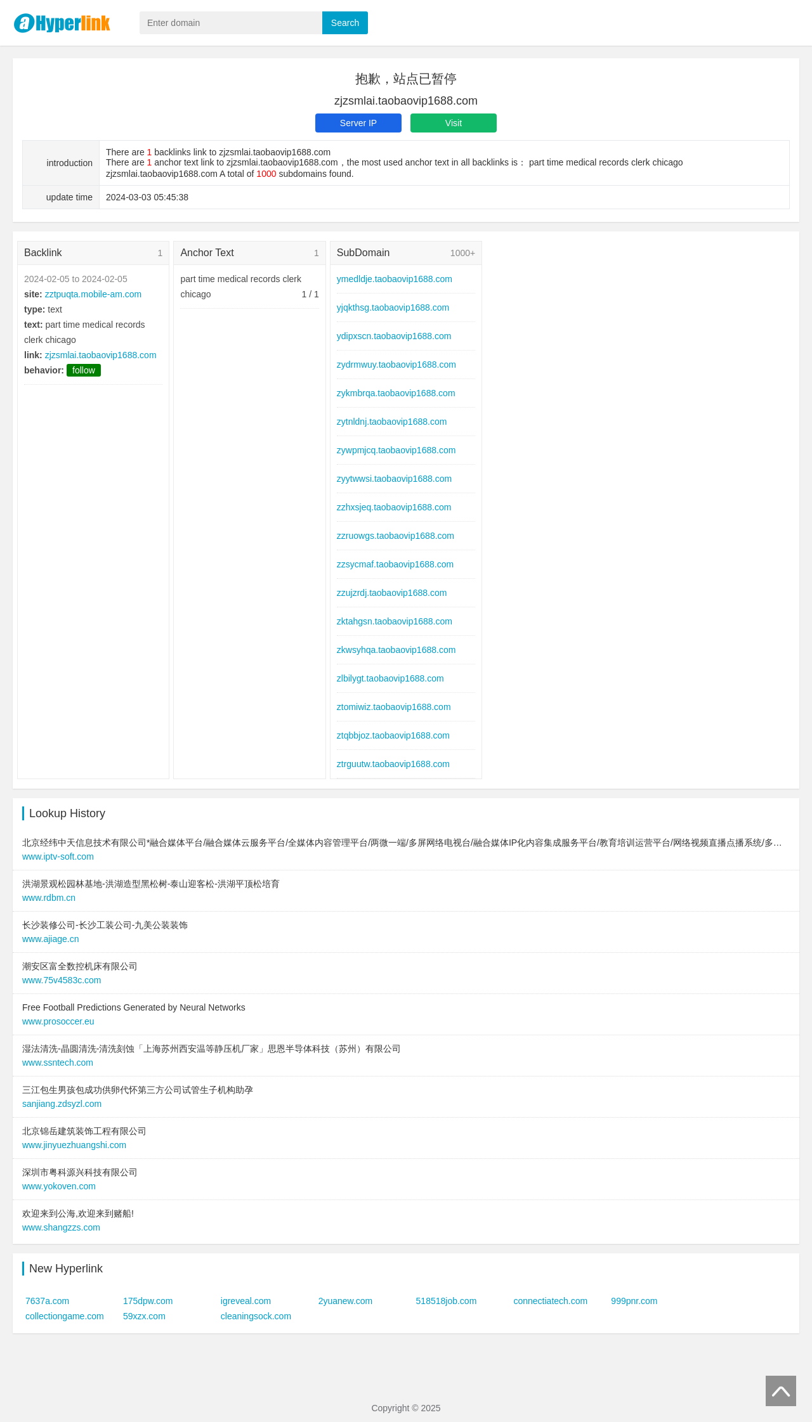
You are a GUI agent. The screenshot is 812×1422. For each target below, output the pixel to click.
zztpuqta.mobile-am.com (93, 294)
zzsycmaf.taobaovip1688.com (395, 564)
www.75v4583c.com (62, 980)
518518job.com (446, 1301)
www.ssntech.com (57, 1062)
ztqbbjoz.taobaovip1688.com (393, 735)
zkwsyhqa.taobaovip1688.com (396, 650)
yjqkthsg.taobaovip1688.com (393, 307)
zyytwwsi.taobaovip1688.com (394, 479)
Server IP (358, 123)
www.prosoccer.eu (58, 1021)
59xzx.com (144, 1316)
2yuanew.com (345, 1301)
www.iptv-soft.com (58, 856)
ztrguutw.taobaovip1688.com (393, 764)
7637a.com (47, 1301)
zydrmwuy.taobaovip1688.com (396, 364)
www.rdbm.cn (48, 898)
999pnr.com (634, 1301)
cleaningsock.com (256, 1316)
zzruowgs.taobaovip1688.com (395, 536)
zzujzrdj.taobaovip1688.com (392, 593)
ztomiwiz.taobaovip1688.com (394, 707)
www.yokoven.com (59, 1186)
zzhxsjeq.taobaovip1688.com (394, 507)
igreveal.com (246, 1301)
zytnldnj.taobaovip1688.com (392, 422)
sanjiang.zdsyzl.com (62, 1104)
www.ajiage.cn (50, 939)
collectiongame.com (64, 1316)
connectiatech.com (550, 1301)
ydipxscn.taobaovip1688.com (394, 336)
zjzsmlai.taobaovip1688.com (101, 355)
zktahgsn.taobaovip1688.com (394, 621)
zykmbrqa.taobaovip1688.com (396, 393)
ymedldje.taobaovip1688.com (394, 279)
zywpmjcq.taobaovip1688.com (396, 450)
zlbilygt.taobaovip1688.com (390, 678)
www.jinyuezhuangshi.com (74, 1145)
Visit (453, 123)
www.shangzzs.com (61, 1227)
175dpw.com (148, 1301)
